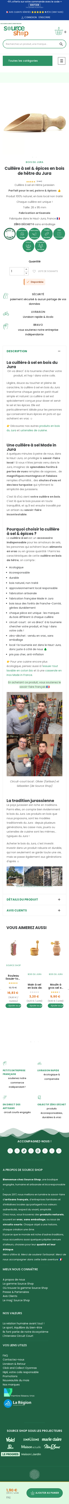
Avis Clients (10, 1296)
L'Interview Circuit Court (18, 1336)
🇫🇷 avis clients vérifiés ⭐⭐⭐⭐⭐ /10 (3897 (31, 12)
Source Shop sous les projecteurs (34, 1431)
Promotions (10, 1376)
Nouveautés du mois (16, 1380)
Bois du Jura (34, 162)
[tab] (34, 351)
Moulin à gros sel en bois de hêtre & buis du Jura (55, 986)
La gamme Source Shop (18, 1283)
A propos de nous (14, 1279)
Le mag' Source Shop (16, 1300)
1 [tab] (33, 157)
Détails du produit (22, 899)
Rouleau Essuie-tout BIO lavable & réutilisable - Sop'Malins (13, 977)
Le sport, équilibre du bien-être (22, 1327)
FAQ (5, 1355)
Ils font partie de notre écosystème (25, 1332)
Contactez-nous (13, 1359)
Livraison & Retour (14, 1364)
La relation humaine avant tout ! (23, 1323)
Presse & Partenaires (16, 1292)
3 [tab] (38, 1042)
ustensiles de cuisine (33, 430)
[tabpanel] (34, 122)
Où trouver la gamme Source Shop (25, 1288)
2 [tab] (36, 157)
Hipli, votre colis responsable (21, 1372)
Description (17, 351)
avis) (60, 12)
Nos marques (11, 1384)
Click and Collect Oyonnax (20, 1368)
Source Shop (13, 965)
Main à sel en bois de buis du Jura (35, 986)
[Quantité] (17, 271)
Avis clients (17, 910)
